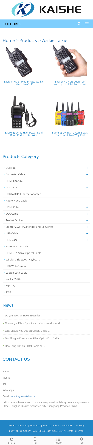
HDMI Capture (14, 181)
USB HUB (11, 167)
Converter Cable (15, 174)
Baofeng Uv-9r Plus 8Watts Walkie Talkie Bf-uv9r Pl (24, 83)
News (46, 425)
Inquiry (58, 440)
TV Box (10, 292)
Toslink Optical (14, 220)
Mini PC (10, 285)
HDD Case (12, 240)
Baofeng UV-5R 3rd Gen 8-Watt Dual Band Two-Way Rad (70, 134)
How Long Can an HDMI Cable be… (25, 346)
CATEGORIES (12, 24)
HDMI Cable (13, 207)
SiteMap (80, 425)
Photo (55, 425)
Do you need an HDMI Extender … (24, 315)
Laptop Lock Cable (16, 272)
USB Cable (12, 233)
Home (9, 40)
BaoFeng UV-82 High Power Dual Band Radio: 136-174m (24, 134)
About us (22, 425)
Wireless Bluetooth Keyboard (23, 259)
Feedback (67, 425)
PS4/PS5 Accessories (18, 246)
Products (28, 40)
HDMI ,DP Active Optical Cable (23, 253)
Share (11, 440)
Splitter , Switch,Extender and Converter (29, 226)
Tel (34, 440)
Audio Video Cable (16, 200)
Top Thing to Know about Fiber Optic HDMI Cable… (33, 338)
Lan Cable (12, 187)
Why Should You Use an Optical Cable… (27, 330)
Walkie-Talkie (54, 40)
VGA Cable (12, 213)
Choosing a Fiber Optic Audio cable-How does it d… (33, 323)
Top (81, 440)
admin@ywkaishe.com (23, 396)
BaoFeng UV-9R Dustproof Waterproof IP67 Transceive (70, 83)
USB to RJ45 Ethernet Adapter (23, 194)
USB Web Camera (16, 266)
